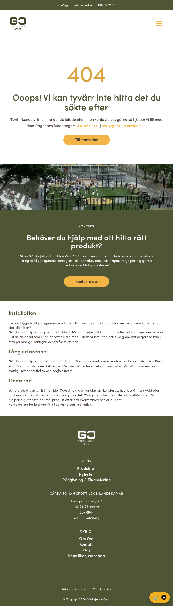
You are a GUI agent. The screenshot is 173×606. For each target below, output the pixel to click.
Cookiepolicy (102, 589)
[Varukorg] (159, 597)
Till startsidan (86, 139)
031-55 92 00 (106, 5)
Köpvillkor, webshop (86, 555)
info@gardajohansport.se (75, 5)
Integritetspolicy (73, 589)
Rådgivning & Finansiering (86, 479)
